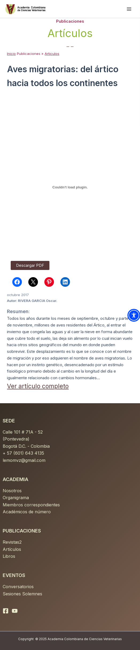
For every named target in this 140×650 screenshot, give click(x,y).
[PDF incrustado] (70, 187)
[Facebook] (6, 611)
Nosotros (12, 490)
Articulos (52, 53)
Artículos (12, 549)
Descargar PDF (30, 265)
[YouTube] (15, 611)
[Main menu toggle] (129, 9)
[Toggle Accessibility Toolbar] (134, 315)
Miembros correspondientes (31, 504)
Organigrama (16, 497)
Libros (9, 556)
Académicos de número (27, 511)
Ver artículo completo (38, 386)
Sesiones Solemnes (22, 593)
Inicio (11, 53)
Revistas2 (12, 542)
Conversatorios (18, 586)
